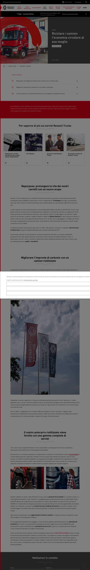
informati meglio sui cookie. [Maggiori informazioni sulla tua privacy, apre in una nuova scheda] (31, 280)
